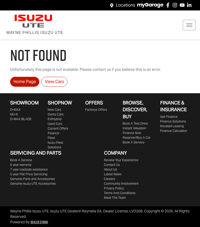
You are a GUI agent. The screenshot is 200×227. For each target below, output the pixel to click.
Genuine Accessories (33, 183)
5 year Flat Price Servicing (28, 174)
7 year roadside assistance (29, 169)
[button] (189, 25)
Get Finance (169, 117)
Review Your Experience (121, 160)
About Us (110, 169)
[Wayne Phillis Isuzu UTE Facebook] (168, 5)
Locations (125, 5)
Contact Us (112, 165)
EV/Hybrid (54, 119)
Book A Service (134, 142)
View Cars (54, 81)
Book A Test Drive (135, 123)
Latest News (112, 174)
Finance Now (132, 133)
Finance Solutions (173, 121)
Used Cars (55, 124)
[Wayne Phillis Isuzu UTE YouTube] (183, 5)
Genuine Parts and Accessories (32, 179)
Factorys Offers (96, 110)
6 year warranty (21, 165)
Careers (109, 179)
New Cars (54, 110)
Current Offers (58, 128)
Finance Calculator (173, 131)
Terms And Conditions (119, 193)
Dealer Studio (39, 222)
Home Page (25, 81)
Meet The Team (115, 198)
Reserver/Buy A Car (137, 137)
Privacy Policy (114, 188)
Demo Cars (56, 114)
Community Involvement (121, 183)
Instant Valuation (134, 128)
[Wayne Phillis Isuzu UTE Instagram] (175, 5)
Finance (53, 133)
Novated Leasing (172, 126)
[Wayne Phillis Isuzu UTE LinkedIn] (190, 5)
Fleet (51, 138)
